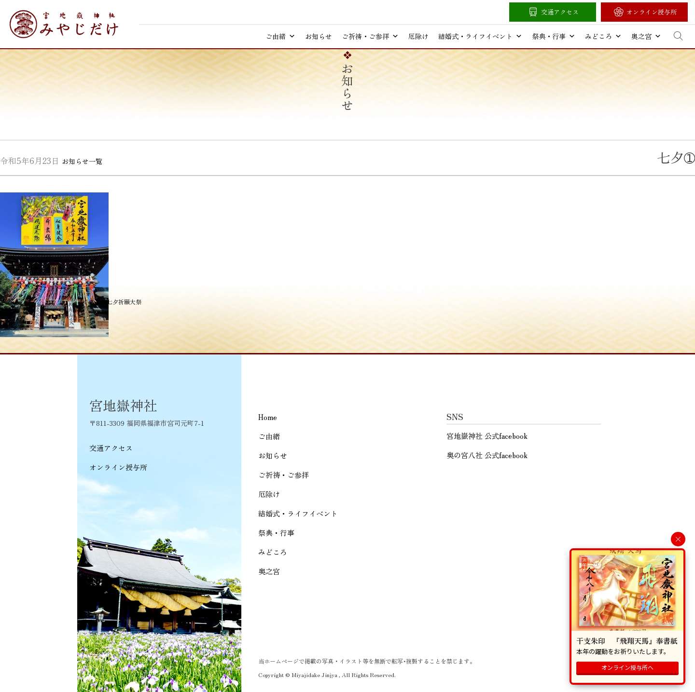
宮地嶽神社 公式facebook (487, 436)
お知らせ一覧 (82, 161)
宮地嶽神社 (64, 24)
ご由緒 (280, 36)
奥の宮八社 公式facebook (487, 455)
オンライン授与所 (651, 11)
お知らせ (318, 36)
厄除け (418, 36)
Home (267, 417)
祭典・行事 (553, 36)
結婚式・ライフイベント (480, 36)
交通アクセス (560, 11)
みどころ (603, 36)
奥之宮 (646, 36)
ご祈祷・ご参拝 (370, 36)
